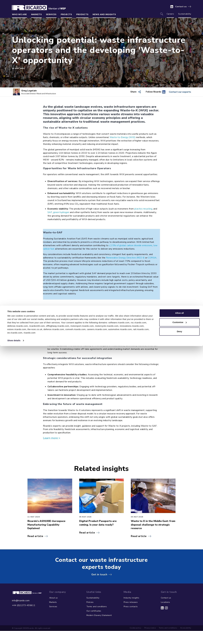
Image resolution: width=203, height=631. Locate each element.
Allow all (179, 598)
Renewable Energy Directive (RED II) (125, 257)
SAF (50, 212)
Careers (170, 14)
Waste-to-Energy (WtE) (122, 137)
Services (51, 14)
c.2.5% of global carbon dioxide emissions (130, 245)
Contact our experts (176, 91)
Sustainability (184, 14)
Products (82, 14)
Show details (13, 625)
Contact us (181, 6)
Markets (36, 14)
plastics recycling (143, 208)
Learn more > (51, 438)
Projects (66, 14)
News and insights (104, 14)
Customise (179, 607)
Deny (179, 616)
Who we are (19, 14)
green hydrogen (61, 212)
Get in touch (99, 574)
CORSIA (152, 257)
